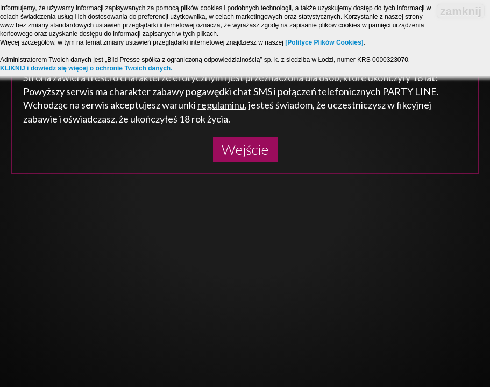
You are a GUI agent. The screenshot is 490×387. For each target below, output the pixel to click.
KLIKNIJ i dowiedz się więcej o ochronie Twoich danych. (86, 68)
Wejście (245, 149)
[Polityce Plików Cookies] (324, 42)
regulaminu (221, 105)
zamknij (460, 11)
